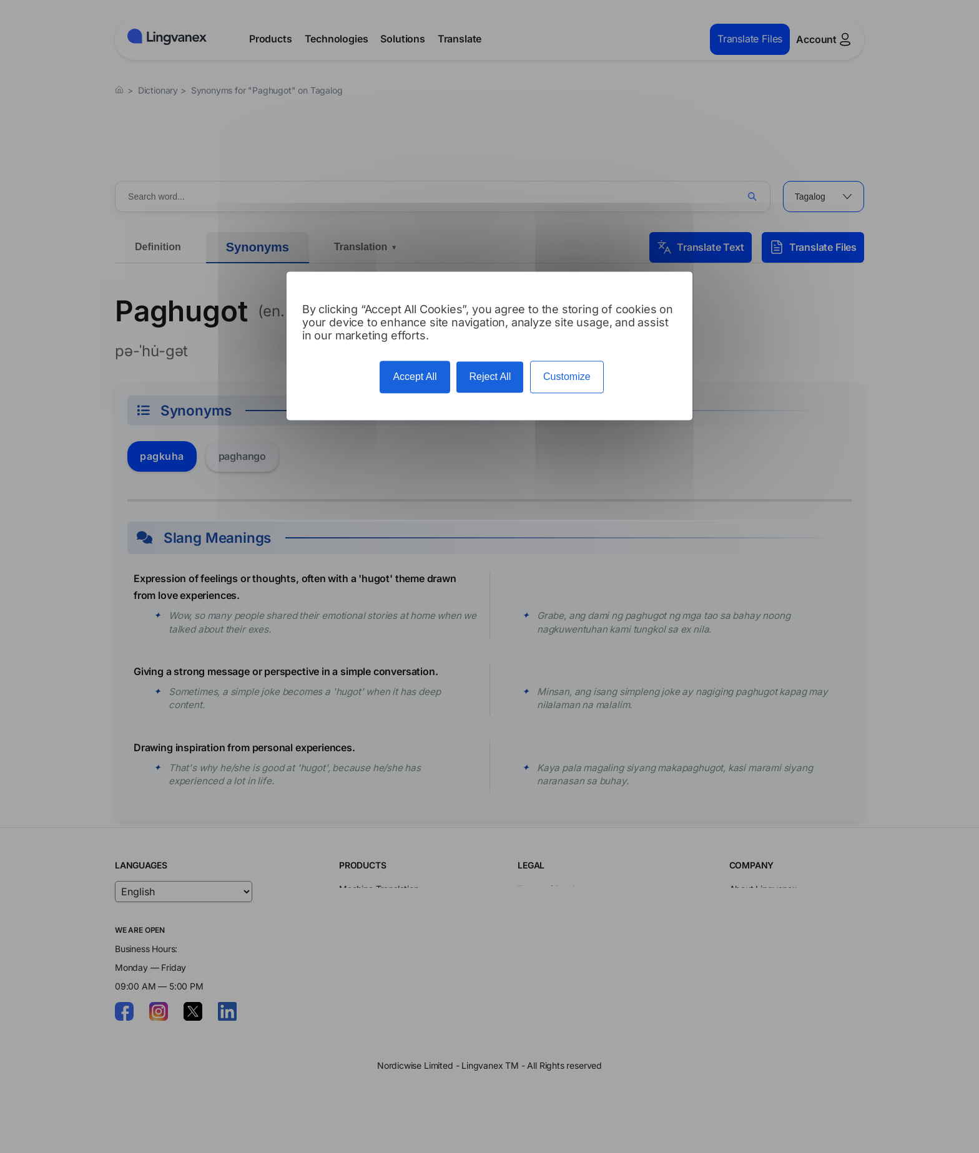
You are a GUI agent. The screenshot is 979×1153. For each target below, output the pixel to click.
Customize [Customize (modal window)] (567, 377)
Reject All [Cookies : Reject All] (490, 377)
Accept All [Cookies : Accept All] (414, 377)
